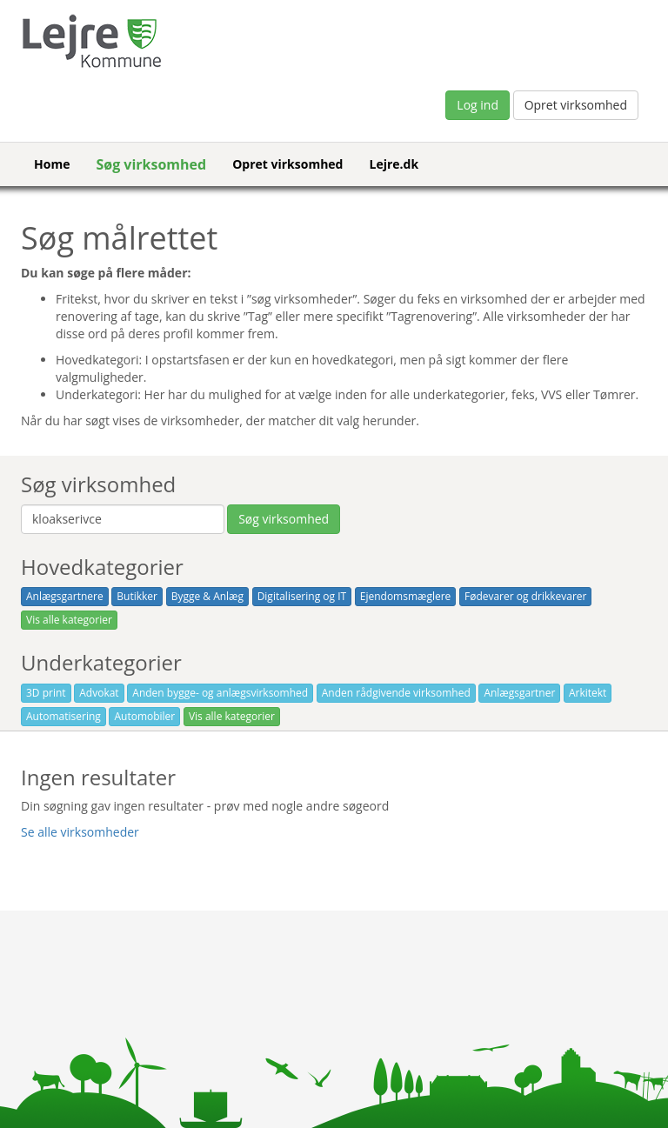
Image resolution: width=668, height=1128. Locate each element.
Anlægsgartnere (65, 596)
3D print (46, 692)
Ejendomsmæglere (405, 596)
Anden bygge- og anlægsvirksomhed (220, 692)
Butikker (137, 596)
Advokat (98, 692)
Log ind (477, 105)
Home (52, 164)
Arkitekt (587, 692)
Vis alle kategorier (69, 619)
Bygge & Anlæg (207, 596)
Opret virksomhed (575, 105)
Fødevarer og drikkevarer (525, 596)
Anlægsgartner (519, 692)
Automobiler (144, 716)
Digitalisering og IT (301, 596)
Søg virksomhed (151, 164)
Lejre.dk (393, 164)
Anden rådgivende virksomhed (396, 692)
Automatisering (63, 716)
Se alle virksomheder (80, 832)
